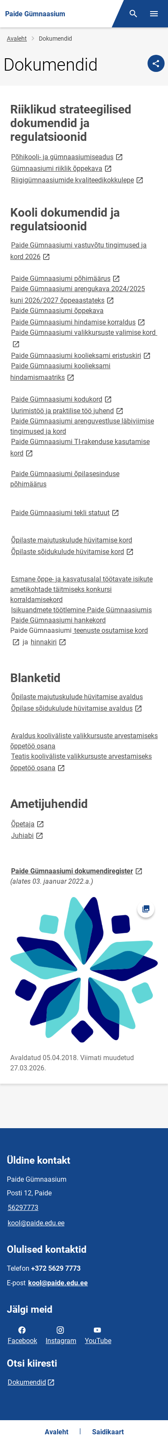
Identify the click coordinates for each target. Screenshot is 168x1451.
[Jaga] (156, 63)
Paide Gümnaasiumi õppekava (57, 311)
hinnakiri (49, 641)
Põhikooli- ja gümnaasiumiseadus (67, 156)
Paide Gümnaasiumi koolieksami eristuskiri (81, 355)
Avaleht (17, 38)
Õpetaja (28, 823)
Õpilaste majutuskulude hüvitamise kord (71, 540)
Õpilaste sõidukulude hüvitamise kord (73, 551)
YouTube (98, 1334)
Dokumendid (27, 1382)
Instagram (61, 1334)
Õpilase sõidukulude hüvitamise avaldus (77, 707)
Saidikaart (108, 1432)
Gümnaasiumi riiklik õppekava (62, 168)
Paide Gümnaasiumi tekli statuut (65, 512)
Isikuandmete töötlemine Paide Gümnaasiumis (81, 610)
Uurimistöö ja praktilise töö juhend (68, 410)
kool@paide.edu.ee (36, 1223)
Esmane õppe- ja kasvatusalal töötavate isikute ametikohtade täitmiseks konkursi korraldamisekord (81, 589)
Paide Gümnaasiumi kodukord (62, 398)
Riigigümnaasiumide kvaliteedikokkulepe (78, 179)
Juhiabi (27, 835)
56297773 (23, 1208)
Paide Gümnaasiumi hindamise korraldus (78, 321)
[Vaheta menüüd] (154, 14)
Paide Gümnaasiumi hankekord (58, 620)
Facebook (22, 1334)
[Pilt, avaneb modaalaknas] (84, 970)
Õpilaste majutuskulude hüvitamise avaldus (77, 697)
